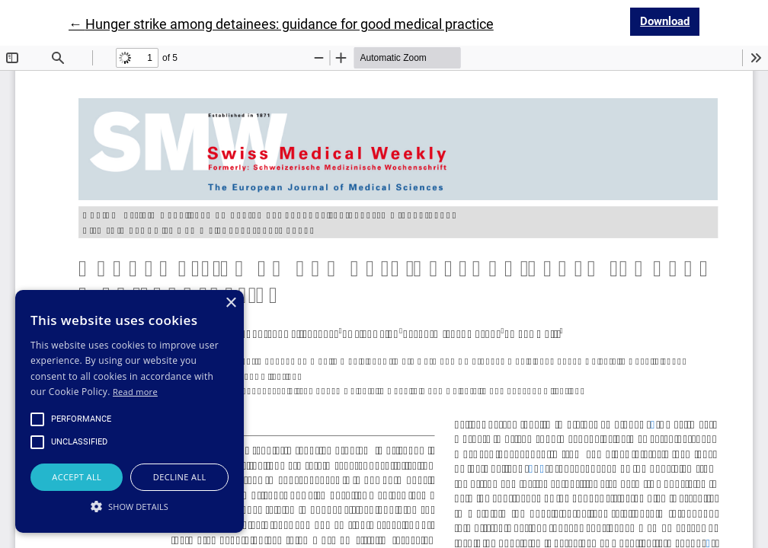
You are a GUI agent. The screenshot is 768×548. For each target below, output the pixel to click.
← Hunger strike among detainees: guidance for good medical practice (281, 24)
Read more (135, 391)
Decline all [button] (179, 477)
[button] (129, 506)
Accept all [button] (76, 477)
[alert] (129, 411)
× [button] (230, 303)
